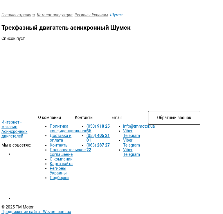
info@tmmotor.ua (139, 126)
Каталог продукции (55, 15)
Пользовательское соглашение (68, 152)
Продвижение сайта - (36, 211)
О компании (61, 159)
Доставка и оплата (60, 137)
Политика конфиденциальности (70, 128)
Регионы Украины (91, 15)
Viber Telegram (131, 133)
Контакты (59, 145)
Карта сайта (61, 163)
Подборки (59, 177)
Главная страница (18, 15)
